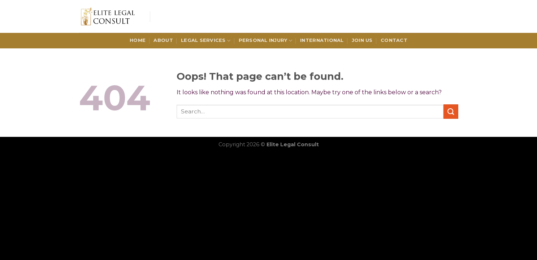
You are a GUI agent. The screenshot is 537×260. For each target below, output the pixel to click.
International (321, 40)
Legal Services (205, 40)
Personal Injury (265, 40)
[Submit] (450, 111)
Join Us (362, 40)
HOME (138, 40)
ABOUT (163, 40)
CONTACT (394, 40)
